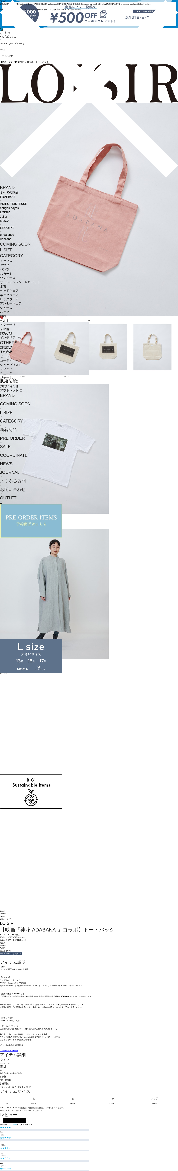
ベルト (4, 320)
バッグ (4, 312)
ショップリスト (11, 365)
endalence (7, 234)
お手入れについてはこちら (11, 1073)
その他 (4, 329)
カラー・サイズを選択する (11, 954)
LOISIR (5, 212)
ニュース (6, 373)
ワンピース (7, 278)
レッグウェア (9, 299)
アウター (6, 265)
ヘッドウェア (9, 290)
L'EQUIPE (7, 228)
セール (4, 356)
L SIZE (6, 250)
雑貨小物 (6, 333)
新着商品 (6, 347)
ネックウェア (9, 295)
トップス (6, 261)
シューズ (6, 308)
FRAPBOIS (7, 197)
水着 (3, 286)
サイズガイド (23, 1110)
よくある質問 (9, 382)
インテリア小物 (11, 337)
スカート (6, 273)
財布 (3, 316)
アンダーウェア (11, 303)
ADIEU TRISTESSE (13, 204)
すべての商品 (9, 192)
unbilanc (5, 239)
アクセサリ (7, 325)
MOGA (4, 221)
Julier (3, 216)
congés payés (9, 208)
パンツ (4, 269)
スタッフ (6, 369)
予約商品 (6, 352)
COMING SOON (15, 244)
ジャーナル (7, 377)
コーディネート (11, 360)
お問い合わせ (9, 386)
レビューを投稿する (14, 1120)
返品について (5, 919)
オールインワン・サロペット (20, 282)
